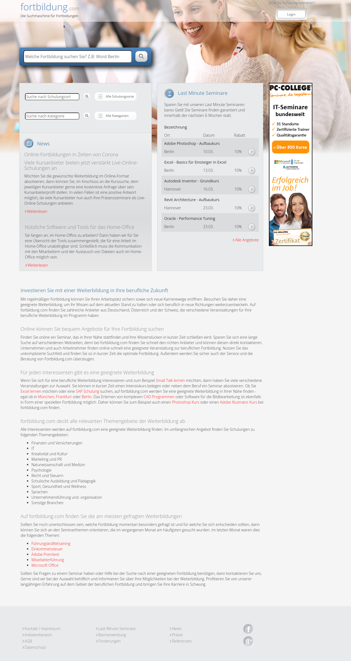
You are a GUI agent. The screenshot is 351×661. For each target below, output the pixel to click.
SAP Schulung (87, 391)
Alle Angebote (247, 239)
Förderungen (109, 641)
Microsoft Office (45, 565)
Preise (177, 634)
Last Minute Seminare (117, 628)
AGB (28, 641)
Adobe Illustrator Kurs (238, 402)
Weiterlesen (37, 211)
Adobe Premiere (45, 554)
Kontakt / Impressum (42, 628)
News (176, 628)
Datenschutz (35, 647)
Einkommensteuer (47, 548)
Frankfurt (64, 396)
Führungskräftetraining (51, 543)
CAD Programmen (159, 396)
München (46, 396)
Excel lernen (31, 391)
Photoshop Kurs (185, 402)
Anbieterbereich (38, 634)
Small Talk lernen (170, 380)
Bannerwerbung (112, 634)
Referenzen (182, 641)
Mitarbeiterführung (48, 559)
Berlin (87, 396)
